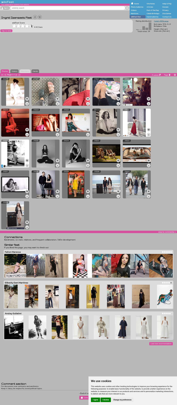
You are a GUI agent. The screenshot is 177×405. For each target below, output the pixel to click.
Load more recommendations (161, 344)
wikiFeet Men (136, 16)
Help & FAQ (166, 3)
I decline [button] (105, 400)
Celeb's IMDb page (161, 21)
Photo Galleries (137, 7)
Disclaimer (166, 13)
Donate (165, 7)
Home (136, 3)
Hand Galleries (152, 16)
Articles (150, 7)
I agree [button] (95, 400)
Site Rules (151, 3)
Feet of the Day (153, 10)
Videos (134, 10)
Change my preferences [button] (122, 400)
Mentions (134, 13)
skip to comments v (167, 232)
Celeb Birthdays (153, 13)
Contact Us (166, 16)
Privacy (165, 10)
